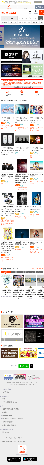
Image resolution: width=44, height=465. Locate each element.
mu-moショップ (9, 13)
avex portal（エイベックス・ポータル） (14, 441)
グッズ (39, 272)
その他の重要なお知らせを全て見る (22, 87)
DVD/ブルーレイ (28, 272)
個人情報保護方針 (7, 422)
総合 (5, 272)
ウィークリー (38, 268)
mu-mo (4, 435)
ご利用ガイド (6, 392)
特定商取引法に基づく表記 (10, 409)
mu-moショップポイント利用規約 (12, 418)
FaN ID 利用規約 (7, 415)
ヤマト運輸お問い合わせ (9, 402)
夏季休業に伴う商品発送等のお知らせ (13, 80)
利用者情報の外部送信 (9, 425)
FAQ (3, 399)
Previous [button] (3, 36)
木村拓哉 (4, 22)
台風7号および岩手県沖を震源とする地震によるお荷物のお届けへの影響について (21, 84)
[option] (22, 36)
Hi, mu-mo (5, 432)
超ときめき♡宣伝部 (24, 22)
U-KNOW (35, 22)
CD (16, 272)
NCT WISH (13, 22)
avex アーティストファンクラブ (12, 438)
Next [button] (41, 36)
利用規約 (5, 412)
